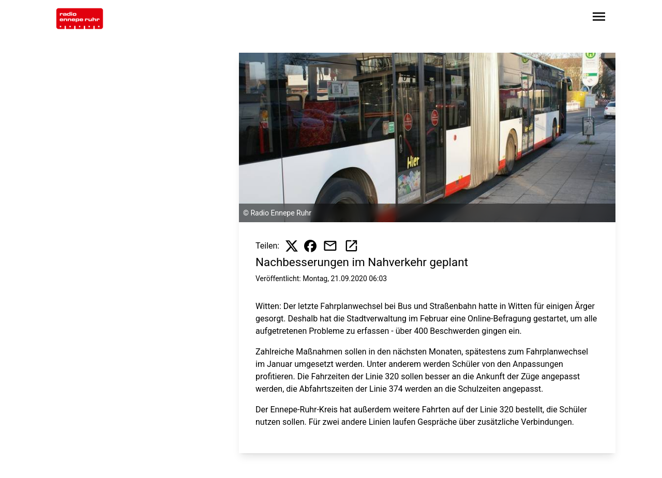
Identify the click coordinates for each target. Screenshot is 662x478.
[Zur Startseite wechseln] (79, 18)
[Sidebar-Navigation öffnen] (599, 18)
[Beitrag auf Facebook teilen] (310, 246)
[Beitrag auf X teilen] (291, 246)
